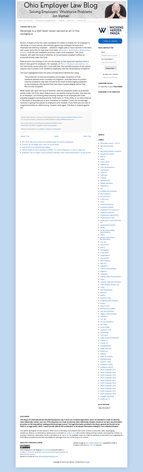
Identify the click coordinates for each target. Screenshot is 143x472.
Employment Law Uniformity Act (110, 221)
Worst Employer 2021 (108, 380)
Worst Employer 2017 (108, 370)
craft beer (103, 175)
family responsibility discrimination (107, 231)
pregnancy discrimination (109, 300)
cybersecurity (105, 180)
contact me (70, 433)
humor (102, 247)
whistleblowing (105, 359)
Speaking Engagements (45, 20)
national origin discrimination (110, 282)
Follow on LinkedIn (110, 41)
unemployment (105, 346)
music (102, 279)
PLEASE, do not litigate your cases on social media (40, 144)
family (102, 227)
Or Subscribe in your (110, 87)
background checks (107, 154)
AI (101, 148)
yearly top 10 (105, 399)
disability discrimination (108, 191)
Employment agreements (109, 215)
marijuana (104, 274)
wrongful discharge (107, 396)
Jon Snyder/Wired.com (94, 443)
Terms (109, 77)
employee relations (107, 212)
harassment (104, 245)
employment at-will (107, 218)
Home (56, 136)
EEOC (102, 202)
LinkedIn (42, 129)
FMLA (102, 235)
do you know (105, 196)
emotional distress (107, 204)
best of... (103, 157)
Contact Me (81, 20)
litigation (103, 271)
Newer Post (25, 136)
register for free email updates (47, 125)
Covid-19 (103, 172)
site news (103, 324)
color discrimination (107, 167)
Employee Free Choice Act (109, 210)
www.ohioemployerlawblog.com (46, 456)
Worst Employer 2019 (108, 375)
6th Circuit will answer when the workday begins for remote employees (47, 142)
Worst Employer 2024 (108, 388)
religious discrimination (108, 314)
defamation (104, 186)
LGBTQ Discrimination (108, 269)
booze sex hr (105, 162)
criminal (103, 178)
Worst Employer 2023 (108, 386)
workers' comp (105, 362)
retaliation (104, 316)
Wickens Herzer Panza (75, 117)
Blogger (87, 462)
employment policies (107, 225)
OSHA (102, 287)
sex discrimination (106, 322)
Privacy (115, 77)
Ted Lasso (104, 335)
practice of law (105, 298)
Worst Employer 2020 (108, 378)
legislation (104, 266)
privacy (102, 303)
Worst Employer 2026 (108, 394)
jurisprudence (105, 255)
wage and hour (105, 348)
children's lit (104, 164)
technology (104, 332)
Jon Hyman (46, 450)
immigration (104, 250)
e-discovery (104, 199)
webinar (103, 354)
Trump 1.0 (104, 340)
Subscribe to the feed (28, 125)
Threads (48, 129)
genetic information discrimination (107, 238)
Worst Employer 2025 (108, 391)
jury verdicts (104, 258)
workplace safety (106, 364)
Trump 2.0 (104, 343)
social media (104, 327)
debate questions (106, 183)
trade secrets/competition (109, 338)
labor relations (105, 261)
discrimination (105, 194)
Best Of (70, 20)
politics (102, 295)
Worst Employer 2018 (108, 372)
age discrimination (107, 146)
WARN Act (104, 351)
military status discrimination (110, 276)
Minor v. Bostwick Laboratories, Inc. (74, 64)
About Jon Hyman (25, 20)
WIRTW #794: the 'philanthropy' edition (36, 147)
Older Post (87, 136)
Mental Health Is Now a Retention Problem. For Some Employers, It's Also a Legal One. (53, 150)
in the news (104, 253)
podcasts (103, 292)
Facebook (57, 129)
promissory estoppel (107, 308)
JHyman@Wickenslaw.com (65, 119)
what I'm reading (106, 356)
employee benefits (107, 207)
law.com (103, 263)
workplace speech (106, 367)
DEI (101, 188)
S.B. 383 (103, 319)
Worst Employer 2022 (108, 383)
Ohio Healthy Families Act (109, 285)
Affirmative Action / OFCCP (110, 143)
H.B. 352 (103, 242)
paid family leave (106, 290)
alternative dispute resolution (110, 151)
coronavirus (104, 170)
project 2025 (104, 306)
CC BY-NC (91, 445)
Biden (102, 159)
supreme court (105, 330)
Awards (61, 20)
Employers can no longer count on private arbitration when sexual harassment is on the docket (56, 152)
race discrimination (107, 311)
